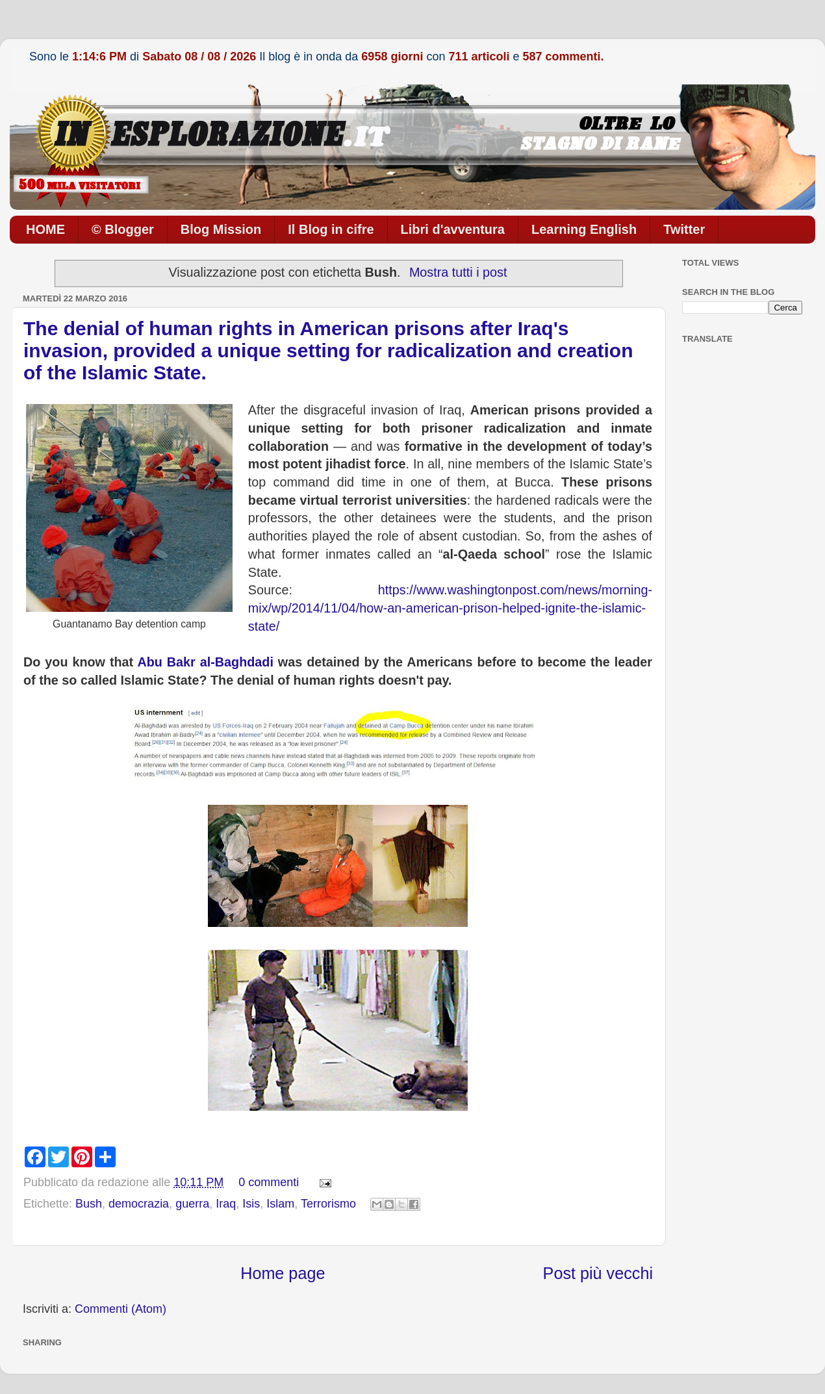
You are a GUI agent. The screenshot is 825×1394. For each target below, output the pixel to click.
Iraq (226, 1203)
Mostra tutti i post (458, 272)
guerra (192, 1203)
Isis (251, 1203)
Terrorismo (328, 1203)
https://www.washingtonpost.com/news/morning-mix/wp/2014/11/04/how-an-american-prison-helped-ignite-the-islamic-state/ (450, 608)
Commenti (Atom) (120, 1308)
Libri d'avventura (453, 229)
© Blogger (123, 229)
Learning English (584, 229)
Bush (88, 1203)
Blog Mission (221, 229)
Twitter (684, 229)
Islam (280, 1203)
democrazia (138, 1203)
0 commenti (268, 1182)
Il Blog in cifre (331, 229)
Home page (282, 1273)
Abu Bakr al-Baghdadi (205, 662)
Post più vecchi (598, 1273)
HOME (45, 229)
